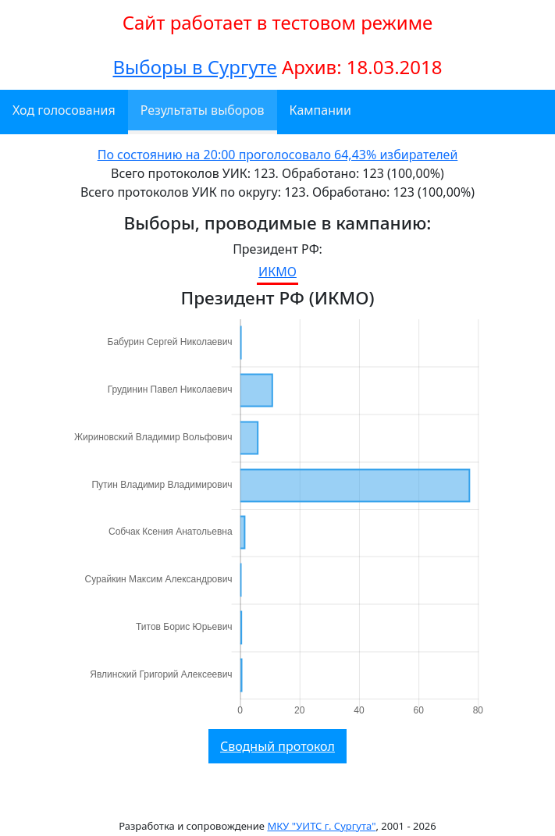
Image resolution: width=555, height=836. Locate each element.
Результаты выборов (203, 110)
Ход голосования (64, 110)
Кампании (320, 110)
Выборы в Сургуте (194, 67)
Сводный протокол (277, 746)
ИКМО (277, 271)
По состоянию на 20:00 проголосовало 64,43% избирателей (278, 154)
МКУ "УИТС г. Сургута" (321, 826)
